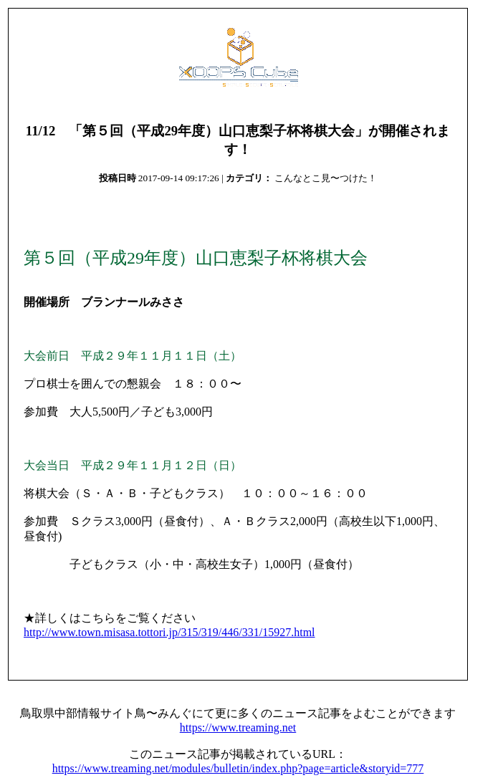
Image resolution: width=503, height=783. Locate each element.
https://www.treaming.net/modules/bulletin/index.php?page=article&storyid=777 (238, 768)
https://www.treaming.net (238, 727)
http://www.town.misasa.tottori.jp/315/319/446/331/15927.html (169, 632)
